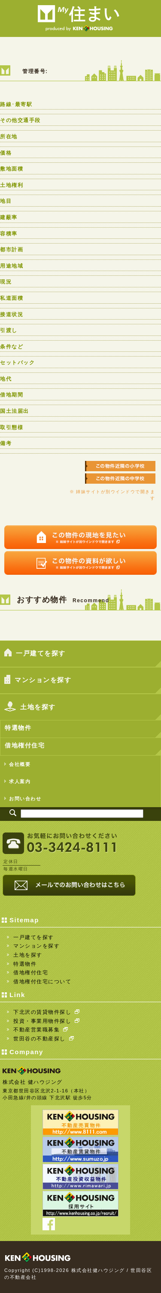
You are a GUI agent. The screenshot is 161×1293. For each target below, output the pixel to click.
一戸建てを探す (35, 654)
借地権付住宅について (42, 982)
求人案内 (17, 781)
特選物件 (18, 727)
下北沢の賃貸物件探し (46, 1012)
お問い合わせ (22, 798)
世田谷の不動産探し (43, 1039)
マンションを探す (37, 680)
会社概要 (17, 764)
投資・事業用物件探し (46, 1021)
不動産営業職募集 (40, 1030)
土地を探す (30, 708)
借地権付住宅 (25, 745)
